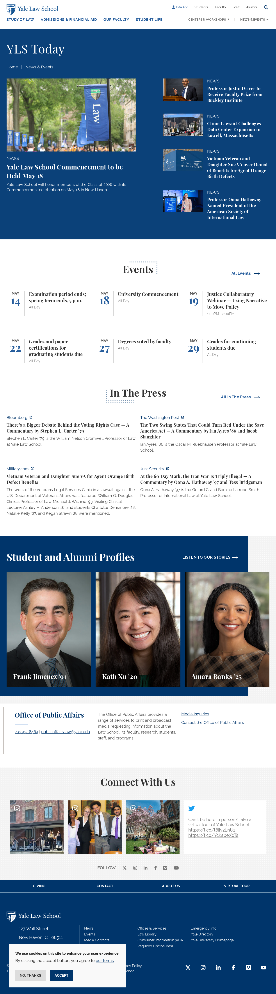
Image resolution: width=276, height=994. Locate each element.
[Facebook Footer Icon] (233, 968)
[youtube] (176, 868)
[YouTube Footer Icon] (263, 968)
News (88, 928)
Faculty (220, 7)
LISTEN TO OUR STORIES (206, 557)
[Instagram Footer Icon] (203, 968)
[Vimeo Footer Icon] (248, 968)
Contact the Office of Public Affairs (212, 722)
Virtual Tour (237, 886)
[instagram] (135, 868)
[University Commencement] (138, 303)
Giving (39, 886)
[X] (124, 868)
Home (12, 67)
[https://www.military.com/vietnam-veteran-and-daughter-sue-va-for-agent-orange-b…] (71, 492)
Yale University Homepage (212, 940)
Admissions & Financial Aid (69, 20)
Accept (61, 975)
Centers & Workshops (207, 19)
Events (89, 934)
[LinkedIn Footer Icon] (218, 968)
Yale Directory (202, 934)
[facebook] (155, 868)
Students (201, 7)
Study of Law (20, 20)
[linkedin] (146, 868)
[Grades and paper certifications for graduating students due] (49, 351)
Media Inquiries (195, 714)
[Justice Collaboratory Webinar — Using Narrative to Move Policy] (227, 303)
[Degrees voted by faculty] (138, 351)
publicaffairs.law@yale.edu (65, 731)
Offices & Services (151, 928)
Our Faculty (116, 20)
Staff (236, 7)
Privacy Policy (130, 966)
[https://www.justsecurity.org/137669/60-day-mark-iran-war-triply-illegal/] (205, 483)
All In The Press (236, 397)
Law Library (147, 934)
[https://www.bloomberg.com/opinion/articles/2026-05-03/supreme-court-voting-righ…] (71, 432)
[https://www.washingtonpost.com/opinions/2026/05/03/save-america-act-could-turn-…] (205, 435)
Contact (105, 886)
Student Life (149, 20)
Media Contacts (96, 940)
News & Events (252, 19)
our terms (105, 960)
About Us (171, 886)
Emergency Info (204, 928)
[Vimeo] (165, 868)
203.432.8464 (26, 731)
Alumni (251, 7)
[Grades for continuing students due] (227, 351)
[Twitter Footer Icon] (188, 968)
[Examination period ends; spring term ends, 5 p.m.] (49, 303)
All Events (241, 273)
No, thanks (30, 975)
